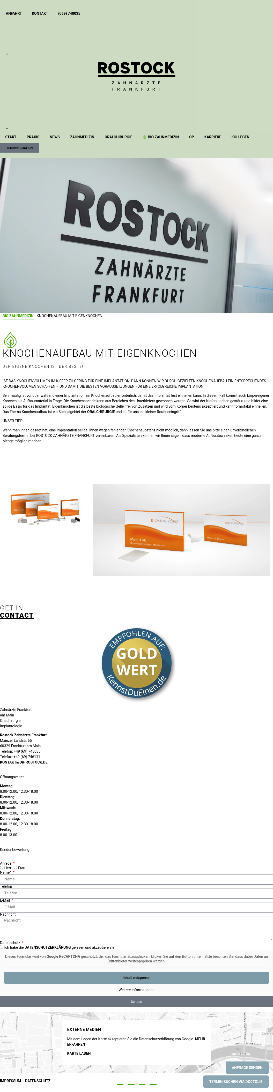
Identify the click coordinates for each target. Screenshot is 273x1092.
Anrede (6, 863)
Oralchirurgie (118, 137)
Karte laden (79, 1053)
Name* (6, 872)
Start (10, 137)
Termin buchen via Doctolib (236, 1082)
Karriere (212, 137)
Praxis (33, 137)
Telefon (6, 886)
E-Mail (5, 900)
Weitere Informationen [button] (136, 990)
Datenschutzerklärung (48, 947)
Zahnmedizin (82, 137)
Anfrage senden (247, 1068)
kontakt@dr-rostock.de (24, 762)
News (55, 137)
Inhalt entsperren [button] (136, 978)
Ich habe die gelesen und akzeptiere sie (59, 947)
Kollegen (240, 137)
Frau (21, 868)
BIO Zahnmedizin (161, 137)
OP (191, 137)
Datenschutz (10, 943)
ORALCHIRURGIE (101, 412)
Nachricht (8, 914)
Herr (7, 868)
